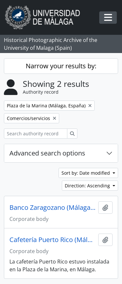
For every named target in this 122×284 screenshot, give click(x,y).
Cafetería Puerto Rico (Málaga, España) (52, 240)
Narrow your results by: (61, 65)
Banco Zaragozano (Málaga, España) (52, 207)
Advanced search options (47, 153)
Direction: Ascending (88, 186)
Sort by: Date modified (86, 173)
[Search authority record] (35, 133)
